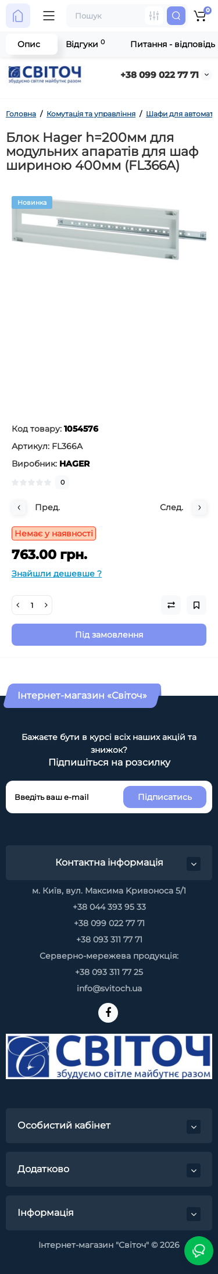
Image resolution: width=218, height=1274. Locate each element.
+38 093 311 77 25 (109, 972)
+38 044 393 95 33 (109, 907)
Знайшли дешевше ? (57, 573)
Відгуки (85, 43)
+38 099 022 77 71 (159, 74)
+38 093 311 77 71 (109, 939)
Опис (28, 44)
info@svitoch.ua (109, 988)
